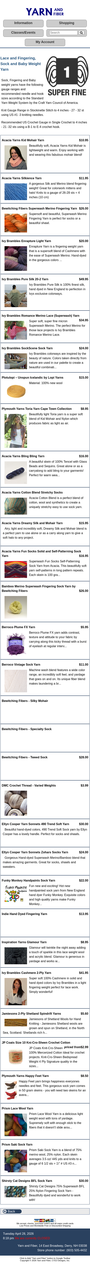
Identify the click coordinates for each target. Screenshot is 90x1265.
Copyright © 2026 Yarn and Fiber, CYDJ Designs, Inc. (45, 1260)
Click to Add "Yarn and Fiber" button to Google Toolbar (45, 1258)
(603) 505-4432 (77, 1250)
